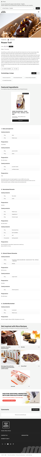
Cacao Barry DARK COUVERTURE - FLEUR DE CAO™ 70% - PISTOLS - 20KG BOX (25, 260)
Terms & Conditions (11, 454)
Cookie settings (29, 454)
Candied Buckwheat (7, 80)
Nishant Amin (12, 39)
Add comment (35, 409)
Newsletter (25, 435)
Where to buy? (5, 438)
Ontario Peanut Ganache (31, 77)
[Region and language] (18, 8)
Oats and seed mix (7, 77)
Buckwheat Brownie (18, 77)
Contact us (4, 435)
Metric (34, 73)
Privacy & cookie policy (20, 454)
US (37, 73)
